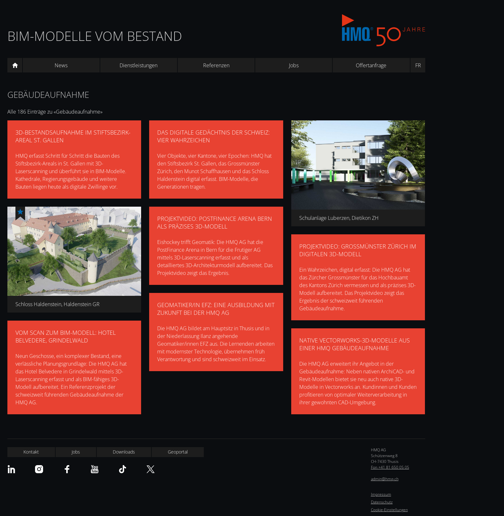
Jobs (294, 65)
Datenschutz (382, 502)
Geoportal (178, 452)
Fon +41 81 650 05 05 (390, 467)
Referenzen (216, 65)
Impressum (381, 494)
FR (418, 65)
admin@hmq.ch (385, 479)
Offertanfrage (371, 65)
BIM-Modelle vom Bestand (94, 36)
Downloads (124, 452)
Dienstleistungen (139, 65)
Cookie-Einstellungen (389, 509)
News (61, 65)
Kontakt (31, 452)
